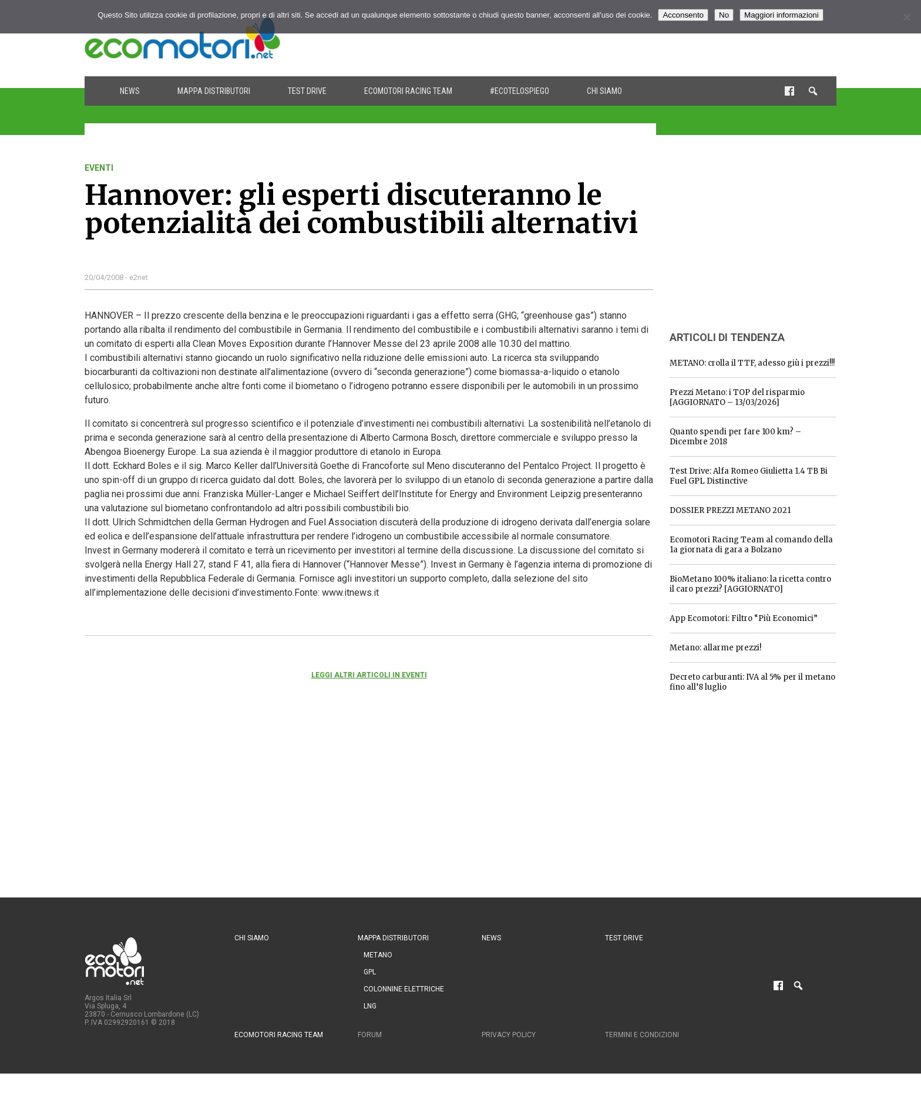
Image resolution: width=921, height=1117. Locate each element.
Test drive (307, 91)
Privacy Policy (509, 1035)
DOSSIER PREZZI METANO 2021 (730, 510)
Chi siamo (604, 91)
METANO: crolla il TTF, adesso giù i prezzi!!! (752, 363)
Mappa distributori (213, 91)
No (724, 15)
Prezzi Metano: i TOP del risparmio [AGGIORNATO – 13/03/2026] (737, 397)
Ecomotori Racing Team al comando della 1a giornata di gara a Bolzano (751, 545)
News (130, 91)
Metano (378, 955)
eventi (99, 168)
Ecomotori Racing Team (408, 91)
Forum (370, 1035)
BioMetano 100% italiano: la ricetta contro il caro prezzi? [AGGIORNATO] (750, 584)
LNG (370, 1006)
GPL (370, 972)
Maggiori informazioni (781, 15)
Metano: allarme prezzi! (715, 648)
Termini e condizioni (642, 1035)
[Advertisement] (622, 38)
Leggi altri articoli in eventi (369, 675)
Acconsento (683, 15)
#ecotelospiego (519, 91)
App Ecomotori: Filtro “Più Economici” (744, 618)
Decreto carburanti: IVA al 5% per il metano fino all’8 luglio (752, 682)
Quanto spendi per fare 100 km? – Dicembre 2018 (735, 437)
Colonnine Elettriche (404, 989)
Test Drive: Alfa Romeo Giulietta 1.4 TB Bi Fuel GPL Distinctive (749, 476)
